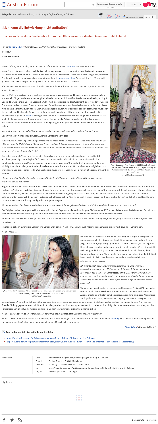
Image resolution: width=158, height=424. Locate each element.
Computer (70, 66)
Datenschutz (138, 419)
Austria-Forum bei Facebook (4, 420)
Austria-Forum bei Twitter (12, 420)
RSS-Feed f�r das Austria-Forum (20, 420)
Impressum (151, 419)
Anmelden (150, 17)
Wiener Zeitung (16, 46)
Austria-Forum (22, 4)
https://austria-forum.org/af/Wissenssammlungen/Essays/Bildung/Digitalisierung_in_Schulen (92, 368)
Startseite (4, 4)
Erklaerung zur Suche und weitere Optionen (110, 5)
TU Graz (149, 4)
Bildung (115, 318)
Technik (29, 115)
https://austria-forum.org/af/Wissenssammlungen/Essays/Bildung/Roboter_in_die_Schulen (50, 338)
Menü (133, 4)
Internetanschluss (66, 78)
